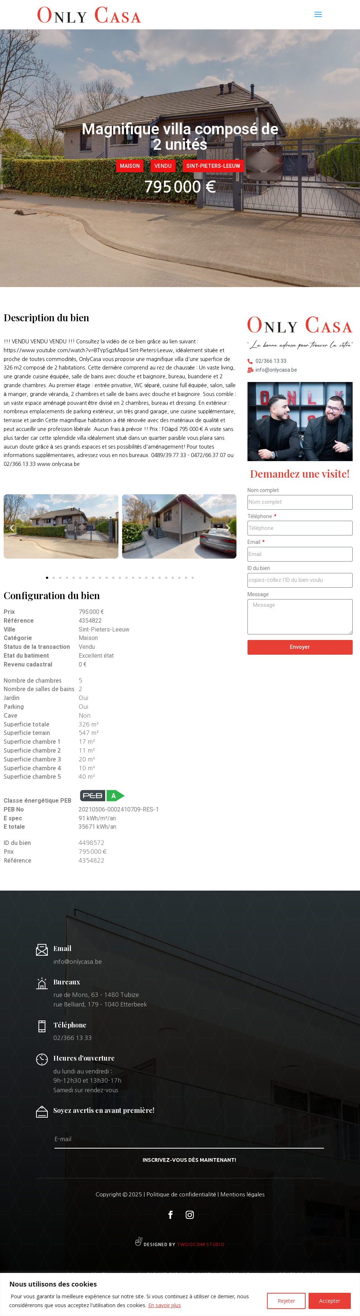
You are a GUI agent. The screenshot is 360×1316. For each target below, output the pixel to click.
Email (254, 542)
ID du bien (258, 568)
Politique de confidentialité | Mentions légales (205, 1194)
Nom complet (263, 490)
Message (258, 594)
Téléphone (260, 516)
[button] (12, 527)
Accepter (329, 1300)
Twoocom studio (201, 1244)
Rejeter (286, 1300)
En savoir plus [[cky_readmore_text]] (164, 1305)
